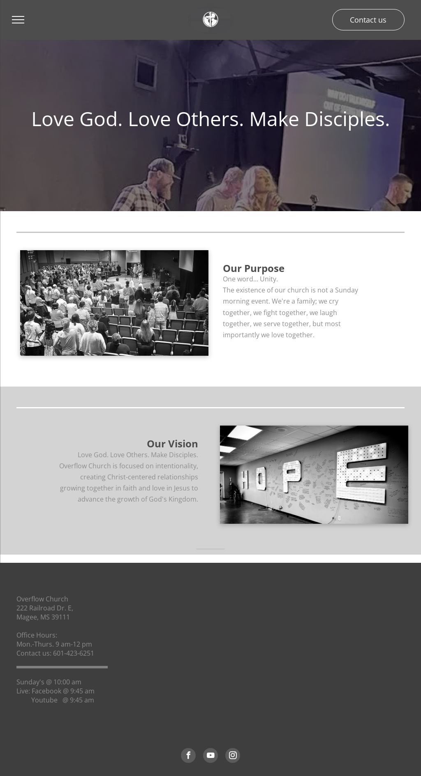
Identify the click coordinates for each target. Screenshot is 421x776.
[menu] (18, 19)
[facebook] (188, 756)
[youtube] (210, 756)
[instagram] (232, 756)
